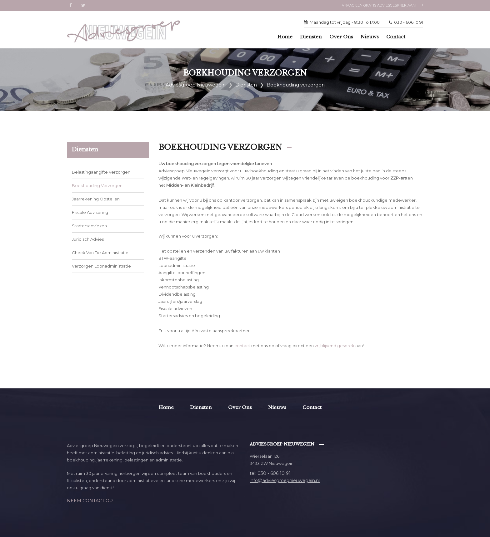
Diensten (311, 37)
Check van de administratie (100, 252)
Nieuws (370, 37)
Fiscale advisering (90, 212)
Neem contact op (90, 501)
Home (285, 37)
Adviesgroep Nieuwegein (196, 85)
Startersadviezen (89, 225)
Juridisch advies (88, 239)
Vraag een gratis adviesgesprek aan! (382, 5)
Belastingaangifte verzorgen (101, 172)
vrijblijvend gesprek (334, 345)
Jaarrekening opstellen (96, 198)
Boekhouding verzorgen (97, 185)
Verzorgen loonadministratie (101, 266)
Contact (395, 37)
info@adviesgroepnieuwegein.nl (285, 480)
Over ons (341, 37)
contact (242, 345)
